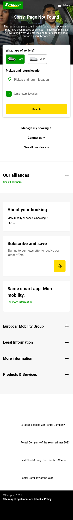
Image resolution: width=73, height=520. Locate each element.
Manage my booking (36, 128)
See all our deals (36, 147)
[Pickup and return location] (40, 79)
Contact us (36, 138)
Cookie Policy (43, 499)
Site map (8, 499)
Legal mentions (24, 499)
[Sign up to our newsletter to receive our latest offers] (60, 266)
